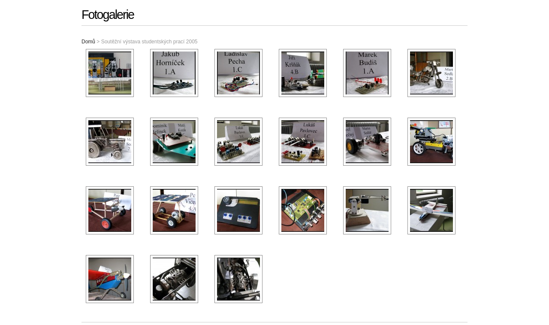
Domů (88, 42)
